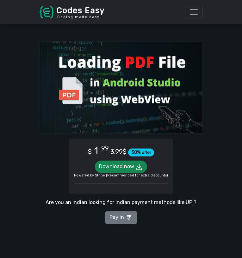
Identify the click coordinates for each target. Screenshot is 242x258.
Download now (121, 167)
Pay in (121, 218)
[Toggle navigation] (194, 12)
